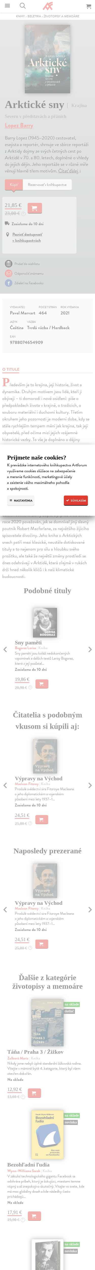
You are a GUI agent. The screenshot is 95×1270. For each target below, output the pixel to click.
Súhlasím (76, 500)
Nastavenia (20, 500)
